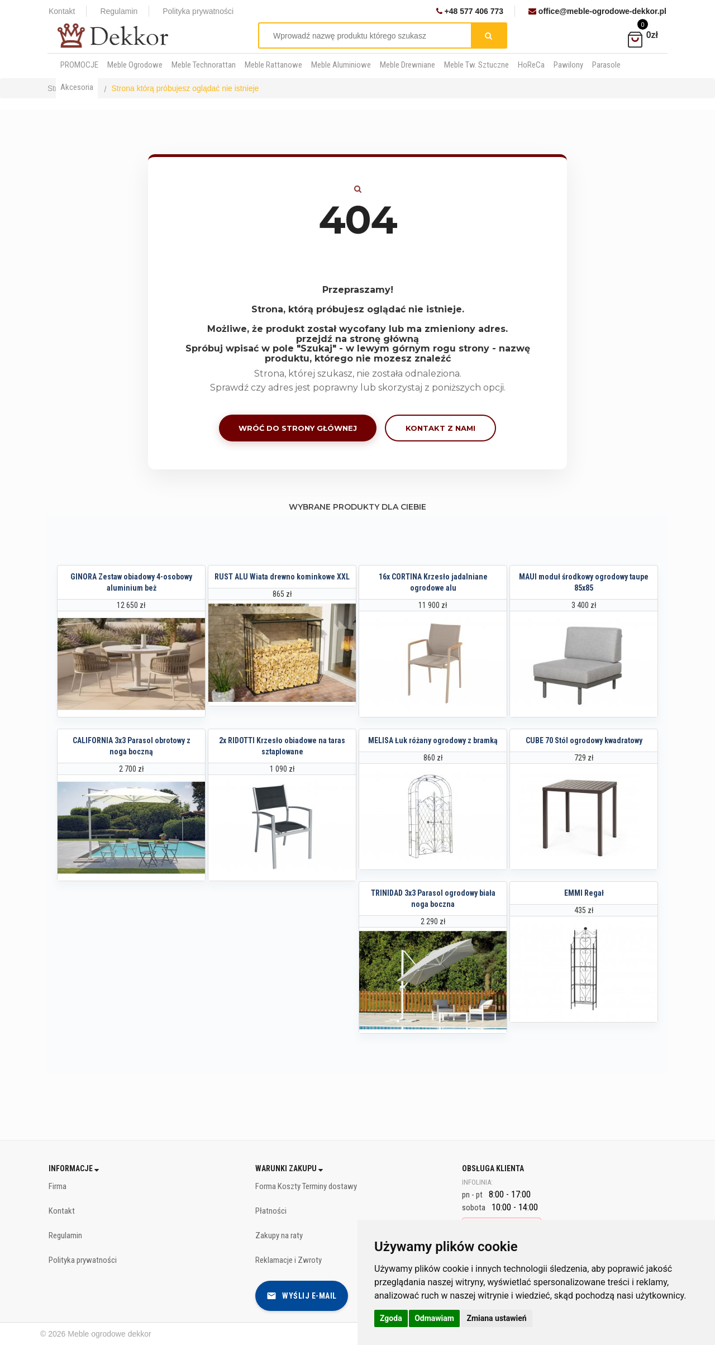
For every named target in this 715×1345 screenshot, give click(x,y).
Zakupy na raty (279, 1235)
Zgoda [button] (391, 1318)
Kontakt (62, 11)
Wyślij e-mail (301, 1296)
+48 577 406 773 (469, 11)
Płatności (271, 1211)
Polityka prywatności (198, 11)
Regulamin (118, 11)
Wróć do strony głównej (298, 428)
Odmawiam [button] (434, 1318)
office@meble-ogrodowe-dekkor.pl (597, 11)
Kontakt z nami (440, 428)
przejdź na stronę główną (357, 339)
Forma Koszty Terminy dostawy (306, 1186)
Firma (57, 1186)
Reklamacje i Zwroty (288, 1260)
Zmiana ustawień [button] (496, 1318)
